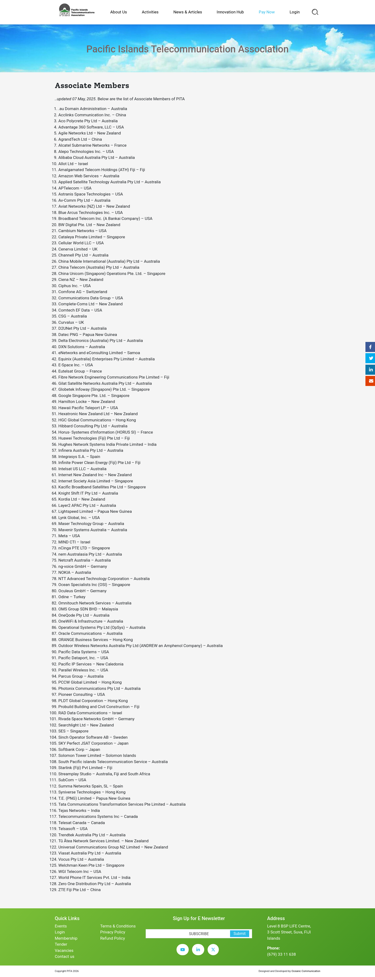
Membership (66, 938)
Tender (61, 944)
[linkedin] (199, 953)
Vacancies (64, 950)
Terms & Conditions (118, 926)
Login (295, 12)
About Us (118, 12)
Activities (150, 12)
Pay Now (267, 12)
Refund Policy (112, 938)
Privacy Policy (112, 932)
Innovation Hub (230, 12)
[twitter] (214, 953)
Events (61, 926)
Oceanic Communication (306, 971)
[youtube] (183, 953)
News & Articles (187, 12)
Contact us (64, 956)
